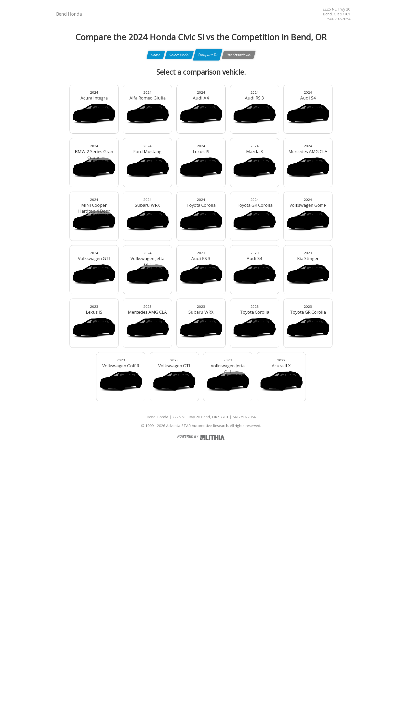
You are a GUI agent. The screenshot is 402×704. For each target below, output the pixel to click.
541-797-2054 (338, 18)
